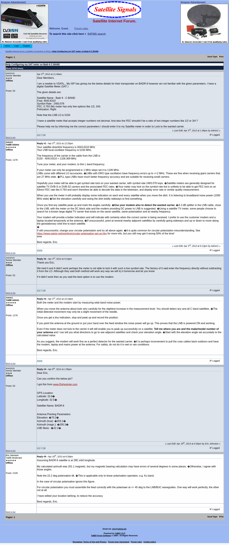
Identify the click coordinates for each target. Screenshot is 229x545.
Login (16, 46)
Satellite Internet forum (15, 51)
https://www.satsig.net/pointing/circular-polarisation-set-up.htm (72, 233)
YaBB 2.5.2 (120, 533)
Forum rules (81, 28)
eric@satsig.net (119, 529)
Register (26, 46)
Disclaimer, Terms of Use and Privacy (90, 542)
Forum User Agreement (118, 542)
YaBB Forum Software (101, 536)
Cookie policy (149, 542)
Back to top (10, 137)
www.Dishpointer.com (65, 384)
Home (7, 46)
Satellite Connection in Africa (38, 51)
